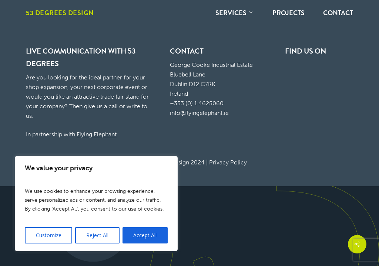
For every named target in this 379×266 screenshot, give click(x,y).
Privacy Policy (228, 162)
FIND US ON (305, 51)
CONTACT (187, 51)
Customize (48, 235)
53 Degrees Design (60, 13)
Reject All (97, 235)
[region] (96, 203)
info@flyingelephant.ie (199, 112)
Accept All (145, 235)
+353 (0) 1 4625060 (197, 103)
